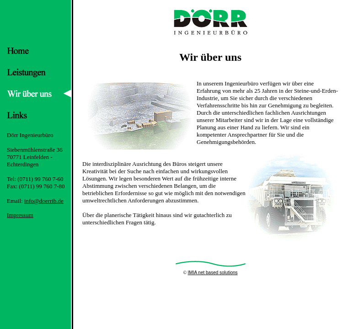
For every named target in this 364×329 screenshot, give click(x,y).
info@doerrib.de (44, 200)
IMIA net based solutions (213, 272)
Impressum (20, 215)
